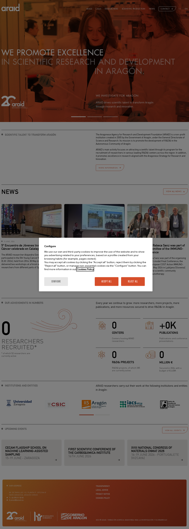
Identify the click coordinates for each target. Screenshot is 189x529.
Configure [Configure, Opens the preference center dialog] (56, 281)
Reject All (133, 281)
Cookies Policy (85, 269)
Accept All (106, 281)
